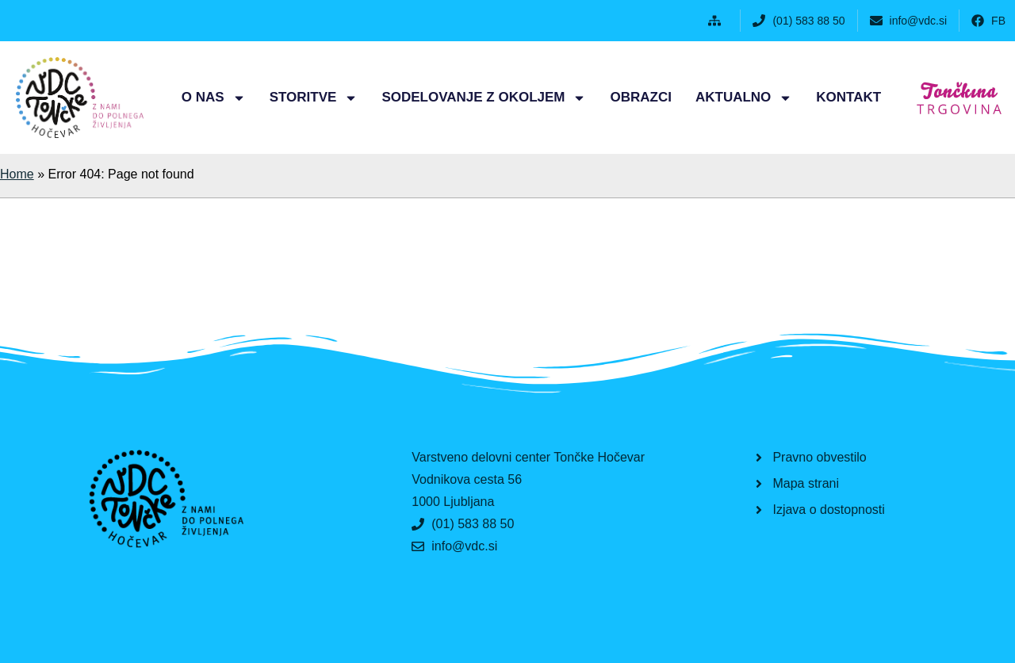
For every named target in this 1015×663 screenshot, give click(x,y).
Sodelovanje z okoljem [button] (483, 98)
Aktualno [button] (743, 98)
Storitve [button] (314, 98)
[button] (718, 20)
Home (17, 174)
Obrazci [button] (640, 97)
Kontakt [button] (848, 97)
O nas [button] (214, 98)
